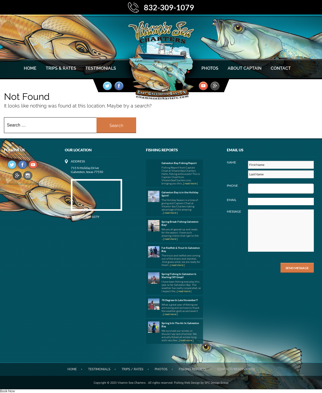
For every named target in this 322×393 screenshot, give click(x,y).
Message (234, 211)
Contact (281, 68)
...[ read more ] (190, 183)
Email (233, 200)
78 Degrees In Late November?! (180, 300)
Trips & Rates (61, 68)
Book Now (7, 391)
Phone (234, 186)
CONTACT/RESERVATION (236, 369)
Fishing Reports (192, 369)
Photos (209, 68)
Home (30, 68)
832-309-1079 (169, 7)
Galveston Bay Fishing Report (179, 163)
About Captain (244, 68)
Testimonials (100, 68)
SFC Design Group (216, 383)
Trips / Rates (132, 369)
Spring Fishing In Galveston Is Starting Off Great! (179, 275)
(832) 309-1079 (88, 217)
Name (233, 162)
